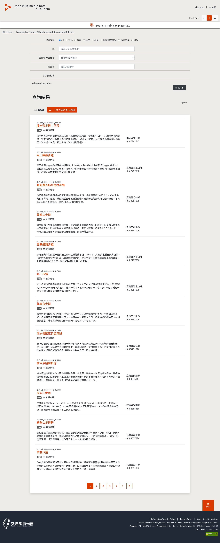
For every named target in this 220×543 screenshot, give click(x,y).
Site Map (199, 7)
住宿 (88, 40)
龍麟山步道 (44, 215)
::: (149, 519)
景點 (70, 40)
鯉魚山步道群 (45, 422)
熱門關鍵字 (49, 75)
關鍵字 (51, 66)
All (62, 40)
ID (53, 49)
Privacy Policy (186, 519)
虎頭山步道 (44, 393)
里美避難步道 (45, 244)
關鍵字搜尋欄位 (47, 57)
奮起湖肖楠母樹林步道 (51, 185)
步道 (136, 40)
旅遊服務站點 (109, 40)
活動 (79, 40)
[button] (204, 18)
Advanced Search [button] (41, 83)
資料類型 (50, 40)
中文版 (212, 7)
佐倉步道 (42, 452)
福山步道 (42, 274)
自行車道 (125, 40)
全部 (38, 109)
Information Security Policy (163, 519)
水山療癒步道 (45, 155)
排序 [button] (183, 102)
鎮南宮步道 (44, 304)
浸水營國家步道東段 (49, 333)
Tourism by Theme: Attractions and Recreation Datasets (45, 32)
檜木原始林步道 (46, 363)
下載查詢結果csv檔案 (62, 110)
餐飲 (96, 40)
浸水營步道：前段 (48, 125)
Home (7, 32)
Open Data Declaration (207, 519)
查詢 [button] (179, 87)
